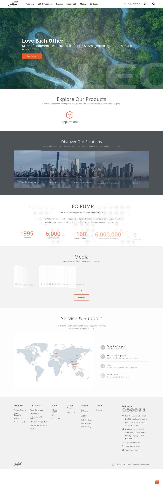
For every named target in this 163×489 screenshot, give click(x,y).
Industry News (86, 440)
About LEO (71, 4)
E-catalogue (136, 4)
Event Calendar (84, 431)
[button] (155, 46)
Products (30, 4)
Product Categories (17, 434)
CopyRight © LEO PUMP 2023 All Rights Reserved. (130, 484)
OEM (32, 449)
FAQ (53, 435)
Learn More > (32, 57)
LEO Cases (35, 425)
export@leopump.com (133, 463)
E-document (56, 438)
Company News (84, 436)
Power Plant (34, 433)
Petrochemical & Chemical (36, 437)
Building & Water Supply (39, 445)
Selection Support (55, 431)
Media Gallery (86, 443)
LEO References (45, 4)
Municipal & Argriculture (39, 442)
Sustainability (86, 447)
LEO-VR (127, 4)
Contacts (94, 4)
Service (59, 4)
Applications (18, 438)
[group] (36, 119)
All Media (81, 320)
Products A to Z (19, 442)
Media (83, 4)
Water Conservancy (37, 430)
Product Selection (20, 430)
